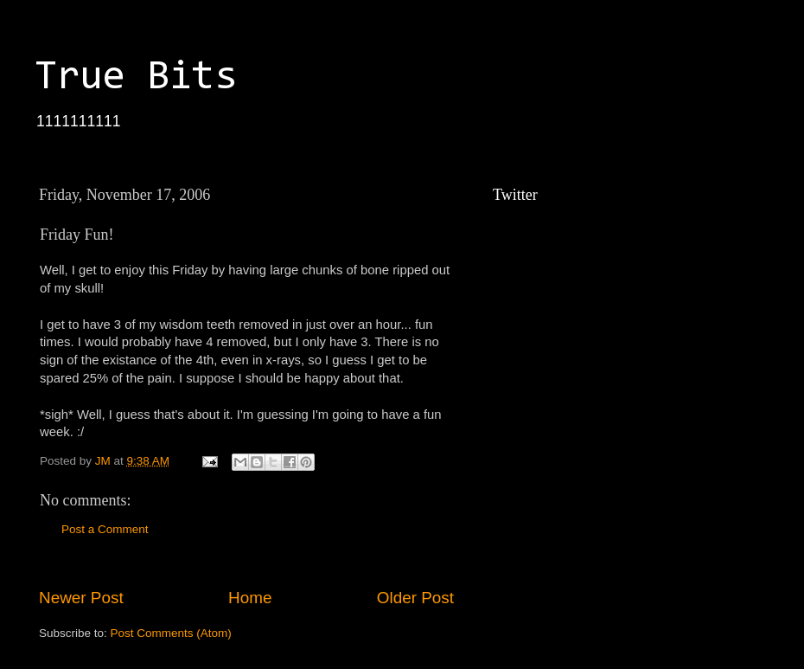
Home (249, 598)
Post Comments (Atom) (171, 633)
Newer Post (81, 598)
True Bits (136, 78)
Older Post (415, 598)
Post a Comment (105, 529)
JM (104, 460)
